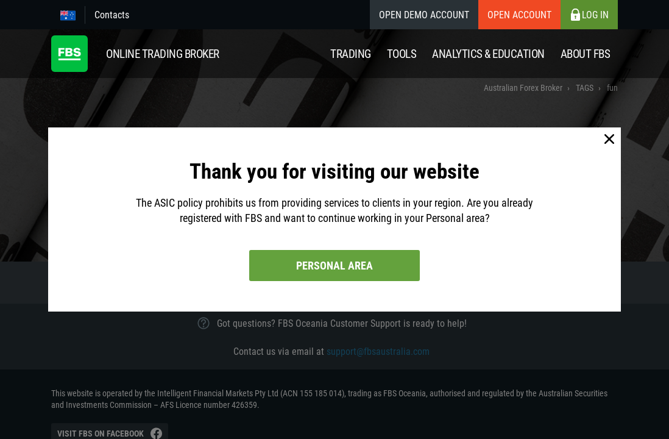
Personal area (334, 265)
